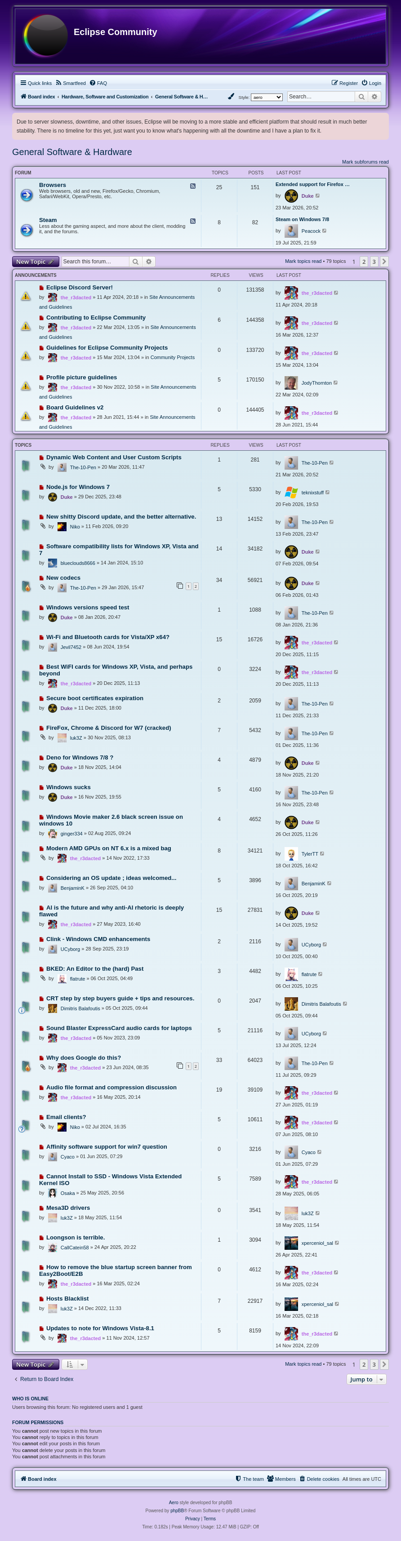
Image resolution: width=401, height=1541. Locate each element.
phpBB (177, 1510)
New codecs (63, 577)
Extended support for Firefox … (313, 184)
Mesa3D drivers (68, 1207)
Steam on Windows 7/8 (302, 219)
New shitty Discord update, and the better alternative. (121, 516)
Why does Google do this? (83, 1057)
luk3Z (76, 738)
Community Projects (173, 357)
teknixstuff (313, 492)
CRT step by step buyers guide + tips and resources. (120, 998)
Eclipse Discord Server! (79, 287)
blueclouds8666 (78, 563)
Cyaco (68, 1156)
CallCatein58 (75, 1247)
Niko (75, 526)
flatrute (77, 978)
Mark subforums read (365, 161)
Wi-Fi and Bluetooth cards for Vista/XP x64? (107, 637)
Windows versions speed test (87, 607)
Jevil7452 (71, 647)
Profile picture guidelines (81, 377)
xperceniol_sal (317, 1243)
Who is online (30, 1398)
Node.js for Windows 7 (78, 487)
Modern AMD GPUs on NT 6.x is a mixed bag (108, 848)
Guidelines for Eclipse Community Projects (107, 347)
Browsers (52, 185)
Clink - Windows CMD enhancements (98, 939)
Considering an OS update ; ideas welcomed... (111, 878)
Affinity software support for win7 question (106, 1146)
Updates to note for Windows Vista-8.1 (100, 1328)
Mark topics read (303, 261)
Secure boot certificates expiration (94, 698)
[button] (384, 261)
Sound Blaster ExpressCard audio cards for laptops (119, 1028)
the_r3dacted (76, 297)
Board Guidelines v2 (75, 407)
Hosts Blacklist (67, 1298)
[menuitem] (70, 83)
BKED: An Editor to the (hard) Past (94, 968)
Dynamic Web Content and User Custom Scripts (114, 457)
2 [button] (363, 262)
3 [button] (374, 262)
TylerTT (310, 854)
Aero (173, 1502)
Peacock (311, 231)
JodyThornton (317, 383)
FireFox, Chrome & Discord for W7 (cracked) (108, 727)
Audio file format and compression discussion (111, 1087)
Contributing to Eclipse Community (96, 317)
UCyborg (70, 949)
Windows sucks (68, 787)
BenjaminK (73, 888)
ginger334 (72, 833)
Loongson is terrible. (75, 1237)
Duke (308, 196)
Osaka (68, 1193)
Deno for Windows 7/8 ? (79, 757)
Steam (48, 220)
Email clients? (66, 1117)
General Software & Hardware (72, 152)
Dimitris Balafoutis (80, 1008)
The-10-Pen (83, 467)
